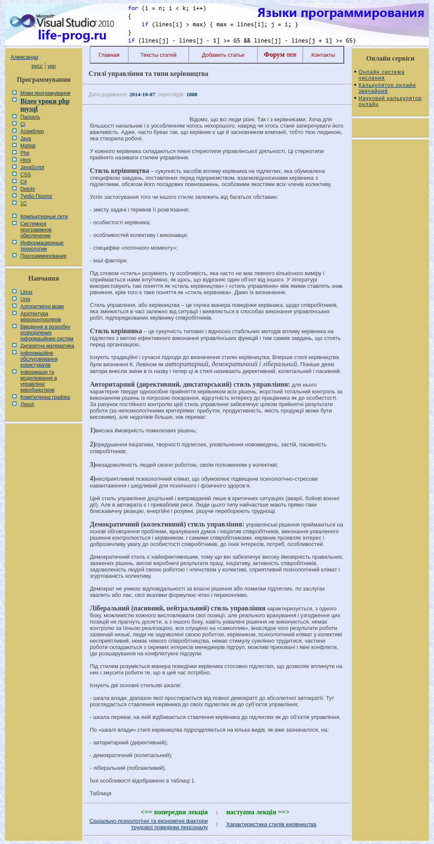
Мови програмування (45, 93)
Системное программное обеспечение (36, 230)
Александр (24, 57)
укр (51, 66)
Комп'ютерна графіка (45, 397)
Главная (109, 55)
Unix (25, 299)
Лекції (27, 404)
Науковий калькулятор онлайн (390, 101)
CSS (25, 175)
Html (25, 160)
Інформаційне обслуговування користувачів (39, 359)
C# (23, 182)
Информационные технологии (42, 246)
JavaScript (32, 167)
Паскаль (30, 117)
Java (25, 139)
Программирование (43, 256)
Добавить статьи (223, 55)
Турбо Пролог (36, 196)
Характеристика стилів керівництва (271, 824)
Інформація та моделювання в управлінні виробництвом (38, 381)
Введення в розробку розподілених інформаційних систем (46, 333)
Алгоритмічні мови (42, 306)
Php (24, 153)
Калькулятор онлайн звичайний (387, 88)
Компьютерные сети (44, 217)
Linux (26, 292)
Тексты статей (158, 55)
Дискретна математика (47, 346)
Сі (22, 124)
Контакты (323, 55)
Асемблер (32, 131)
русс (36, 66)
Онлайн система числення (382, 75)
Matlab (28, 146)
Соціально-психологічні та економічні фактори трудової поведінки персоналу (148, 824)
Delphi (27, 189)
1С (23, 203)
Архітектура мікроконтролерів (40, 317)
